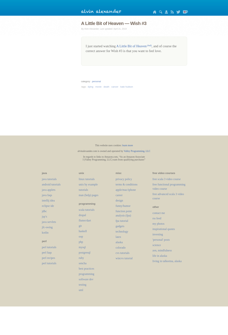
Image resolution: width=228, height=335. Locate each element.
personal (96, 81)
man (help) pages (88, 195)
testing (82, 284)
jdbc (44, 211)
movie (98, 86)
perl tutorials (49, 247)
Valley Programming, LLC (137, 151)
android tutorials (51, 184)
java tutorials (49, 179)
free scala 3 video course (166, 179)
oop (81, 236)
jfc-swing (47, 227)
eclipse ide (48, 205)
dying (90, 86)
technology (122, 231)
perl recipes (48, 257)
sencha (83, 263)
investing (157, 234)
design (119, 200)
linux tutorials (87, 179)
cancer (114, 86)
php (81, 241)
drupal (82, 215)
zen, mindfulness (162, 250)
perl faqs (47, 252)
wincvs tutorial (124, 258)
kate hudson (126, 86)
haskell (83, 231)
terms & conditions (127, 184)
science (156, 245)
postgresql (84, 252)
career (119, 195)
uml (81, 289)
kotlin (45, 232)
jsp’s (44, 216)
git (80, 225)
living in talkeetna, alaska (167, 261)
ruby (81, 257)
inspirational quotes (163, 229)
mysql (82, 247)
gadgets (120, 226)
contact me (158, 212)
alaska (119, 242)
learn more (127, 145)
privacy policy (124, 179)
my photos (158, 223)
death (106, 86)
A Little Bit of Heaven (134, 46)
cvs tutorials (122, 252)
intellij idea (48, 200)
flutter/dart (85, 220)
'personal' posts (161, 239)
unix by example (88, 184)
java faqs (47, 195)
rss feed (156, 218)
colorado (121, 247)
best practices (86, 268)
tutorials (83, 189)
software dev (86, 279)
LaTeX (118, 236)
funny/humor (123, 205)
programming (86, 273)
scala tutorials (86, 209)
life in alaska (159, 255)
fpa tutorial (122, 220)
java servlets (49, 221)
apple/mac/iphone (126, 189)
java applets (48, 189)
